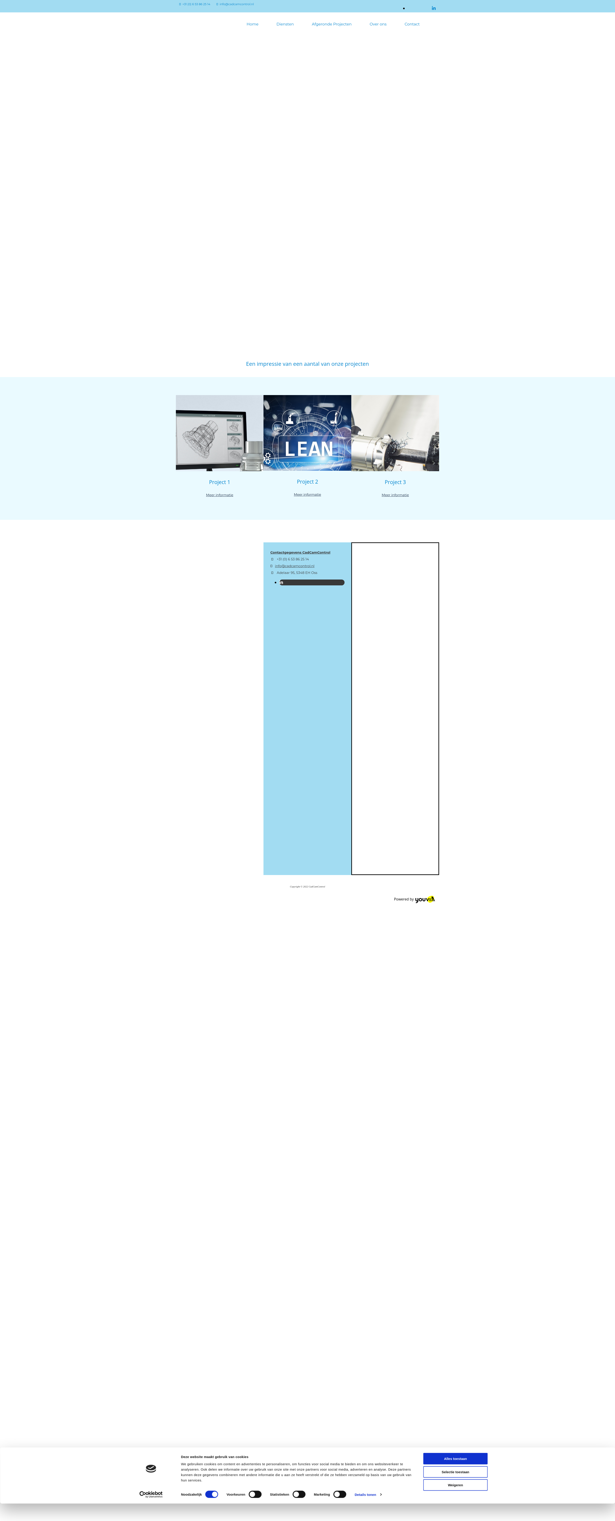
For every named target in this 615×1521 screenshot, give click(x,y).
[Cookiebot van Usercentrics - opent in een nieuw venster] (151, 1156)
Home (253, 24)
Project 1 (219, 482)
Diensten (285, 24)
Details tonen (365, 1156)
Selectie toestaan (455, 1133)
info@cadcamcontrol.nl (237, 4)
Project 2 (307, 481)
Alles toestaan (455, 1120)
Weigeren (455, 1146)
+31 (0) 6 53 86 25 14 (196, 4)
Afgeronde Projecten (332, 24)
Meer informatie (219, 495)
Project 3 (395, 482)
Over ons (378, 24)
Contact (412, 24)
